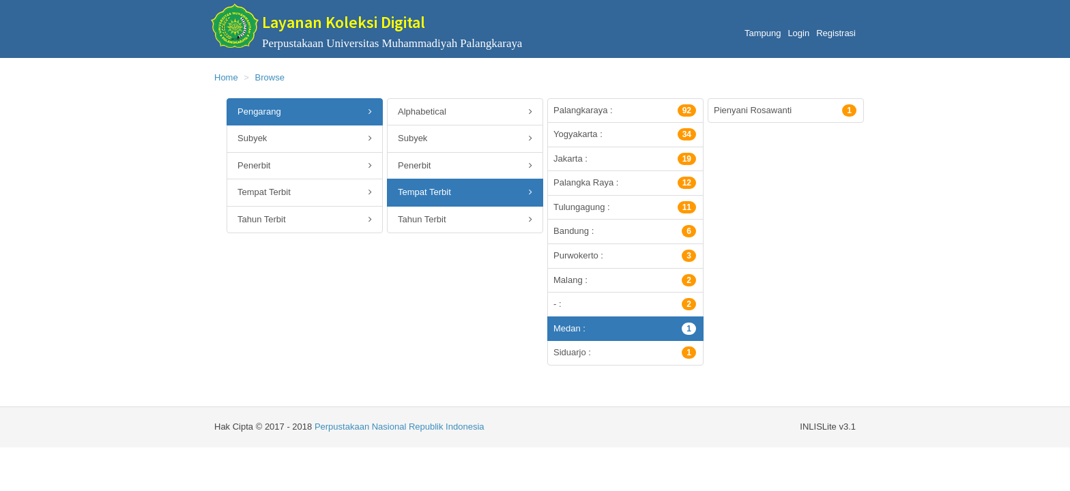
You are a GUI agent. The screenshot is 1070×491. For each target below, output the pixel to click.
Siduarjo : (624, 352)
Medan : (624, 329)
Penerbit (304, 166)
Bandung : (624, 231)
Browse (270, 77)
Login (798, 33)
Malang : (624, 280)
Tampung (762, 33)
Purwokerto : (624, 256)
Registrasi (836, 33)
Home (226, 77)
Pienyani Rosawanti (785, 110)
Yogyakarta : (624, 134)
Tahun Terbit (304, 219)
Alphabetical (465, 112)
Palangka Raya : (624, 183)
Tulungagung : (624, 207)
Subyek (304, 138)
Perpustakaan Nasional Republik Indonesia (400, 426)
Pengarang (304, 112)
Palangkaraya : (624, 110)
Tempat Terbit (304, 192)
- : (624, 304)
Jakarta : (624, 159)
